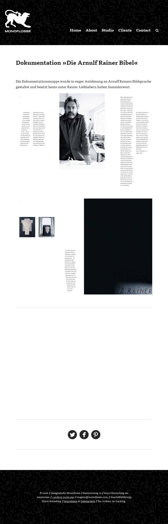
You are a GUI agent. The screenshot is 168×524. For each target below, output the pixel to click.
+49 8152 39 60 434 (63, 497)
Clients (125, 30)
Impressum (70, 501)
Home (75, 30)
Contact (143, 30)
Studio (108, 30)
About (91, 30)
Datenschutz (88, 501)
